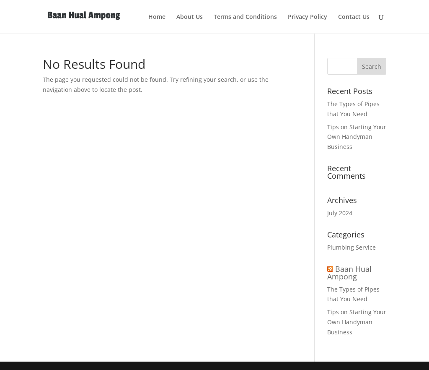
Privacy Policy (307, 17)
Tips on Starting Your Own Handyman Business (356, 137)
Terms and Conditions (245, 17)
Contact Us (354, 17)
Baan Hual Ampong (349, 272)
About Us (189, 17)
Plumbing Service (351, 247)
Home (156, 17)
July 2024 (339, 213)
